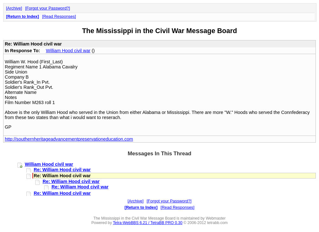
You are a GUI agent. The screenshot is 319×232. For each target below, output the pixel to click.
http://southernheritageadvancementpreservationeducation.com (69, 139)
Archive (14, 8)
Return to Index (22, 16)
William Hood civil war (68, 50)
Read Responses (59, 16)
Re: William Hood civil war (62, 169)
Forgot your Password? (47, 8)
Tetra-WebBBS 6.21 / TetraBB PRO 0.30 (148, 223)
